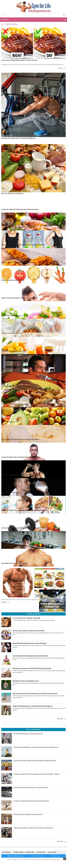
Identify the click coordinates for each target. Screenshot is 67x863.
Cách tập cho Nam (29, 852)
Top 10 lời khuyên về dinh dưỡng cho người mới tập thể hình (30, 656)
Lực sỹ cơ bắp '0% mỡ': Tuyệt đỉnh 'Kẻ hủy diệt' (26, 618)
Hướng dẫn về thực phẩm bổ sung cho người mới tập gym (30, 643)
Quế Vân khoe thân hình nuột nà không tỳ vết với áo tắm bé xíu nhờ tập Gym (35, 693)
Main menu (33, 19)
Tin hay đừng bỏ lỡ (33, 729)
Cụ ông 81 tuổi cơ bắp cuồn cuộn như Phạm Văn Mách (28, 630)
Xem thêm (61, 719)
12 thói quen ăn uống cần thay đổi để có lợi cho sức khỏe (19, 60)
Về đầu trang (55, 856)
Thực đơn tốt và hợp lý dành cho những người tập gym (18, 138)
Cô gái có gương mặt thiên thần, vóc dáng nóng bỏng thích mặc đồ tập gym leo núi (36, 747)
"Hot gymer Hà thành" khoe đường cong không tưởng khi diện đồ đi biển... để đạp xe (36, 774)
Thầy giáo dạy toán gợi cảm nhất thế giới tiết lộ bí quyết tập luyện (32, 668)
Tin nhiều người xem (33, 614)
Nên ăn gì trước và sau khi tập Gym (12, 193)
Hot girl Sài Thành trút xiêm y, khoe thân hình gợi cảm (28, 733)
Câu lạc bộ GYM (52, 852)
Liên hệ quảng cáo (37, 856)
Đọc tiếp (62, 68)
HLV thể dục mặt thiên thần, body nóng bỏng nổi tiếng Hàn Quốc (31, 801)
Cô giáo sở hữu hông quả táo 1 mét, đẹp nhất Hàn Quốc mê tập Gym (33, 706)
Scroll (64, 858)
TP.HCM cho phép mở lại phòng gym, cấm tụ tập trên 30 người (30, 787)
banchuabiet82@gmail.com (16, 856)
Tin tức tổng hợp (6, 852)
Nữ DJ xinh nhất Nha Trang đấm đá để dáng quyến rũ (28, 814)
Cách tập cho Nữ (40, 852)
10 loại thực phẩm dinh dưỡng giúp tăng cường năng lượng (19, 209)
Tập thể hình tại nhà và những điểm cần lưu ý (26, 681)
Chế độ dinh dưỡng (18, 852)
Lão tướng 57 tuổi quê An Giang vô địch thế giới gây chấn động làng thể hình (34, 760)
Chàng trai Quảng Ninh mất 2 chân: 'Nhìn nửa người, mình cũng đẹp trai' (33, 828)
